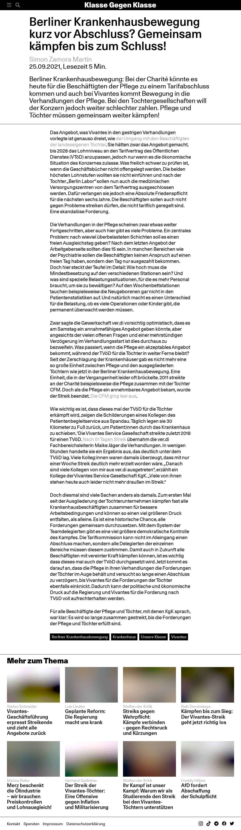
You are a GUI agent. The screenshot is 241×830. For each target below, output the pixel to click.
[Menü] (9, 5)
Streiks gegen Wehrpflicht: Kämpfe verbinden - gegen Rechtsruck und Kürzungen (145, 722)
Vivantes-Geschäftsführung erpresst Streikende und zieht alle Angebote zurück (29, 722)
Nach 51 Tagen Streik (104, 439)
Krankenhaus (124, 636)
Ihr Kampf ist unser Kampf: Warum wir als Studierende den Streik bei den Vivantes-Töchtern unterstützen (149, 796)
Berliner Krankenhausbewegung (80, 636)
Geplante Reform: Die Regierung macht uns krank (85, 716)
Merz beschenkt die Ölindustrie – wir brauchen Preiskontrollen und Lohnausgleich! (29, 796)
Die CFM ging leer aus (113, 396)
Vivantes (178, 636)
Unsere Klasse (153, 636)
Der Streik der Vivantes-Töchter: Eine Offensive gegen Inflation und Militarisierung (87, 796)
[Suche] (18, 5)
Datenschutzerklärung (85, 823)
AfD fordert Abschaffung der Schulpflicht (199, 790)
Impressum (53, 823)
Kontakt (13, 823)
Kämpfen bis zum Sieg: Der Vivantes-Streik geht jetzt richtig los (207, 716)
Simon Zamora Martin (60, 59)
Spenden (31, 823)
